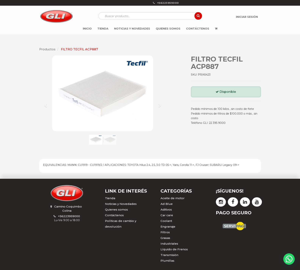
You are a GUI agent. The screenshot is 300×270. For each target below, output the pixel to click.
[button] (46, 103)
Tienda (110, 198)
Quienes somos (116, 209)
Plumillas (167, 260)
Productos (47, 49)
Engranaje (168, 226)
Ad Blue (167, 204)
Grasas (165, 238)
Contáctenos (114, 215)
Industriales (169, 243)
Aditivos (166, 209)
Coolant (166, 221)
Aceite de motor (173, 198)
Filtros (165, 232)
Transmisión (169, 255)
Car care (167, 215)
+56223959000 (69, 216)
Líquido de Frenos (174, 249)
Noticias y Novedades (121, 204)
